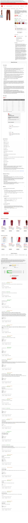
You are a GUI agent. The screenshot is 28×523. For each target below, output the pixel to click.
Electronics (4, 1)
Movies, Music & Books (10, 1)
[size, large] (22, 20)
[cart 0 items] (26, 6)
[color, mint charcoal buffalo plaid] (27, 23)
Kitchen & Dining (18, 0)
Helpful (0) (11, 199)
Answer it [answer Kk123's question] (6, 194)
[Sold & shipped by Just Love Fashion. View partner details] (21, 32)
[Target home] (2, 6)
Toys (2, 1)
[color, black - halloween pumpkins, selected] (15, 23)
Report (15, 191)
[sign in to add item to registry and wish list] (26, 36)
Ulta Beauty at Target (22, 1)
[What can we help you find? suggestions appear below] (12, 6)
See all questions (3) (6, 211)
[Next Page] (26, 20)
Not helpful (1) (12, 191)
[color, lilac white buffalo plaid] (25, 23)
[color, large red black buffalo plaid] (23, 23)
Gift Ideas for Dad (6, 0)
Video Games (6, 1)
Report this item (16, 34)
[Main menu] (4, 6)
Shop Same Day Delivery (5, 2)
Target (1, 8)
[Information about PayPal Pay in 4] (21, 41)
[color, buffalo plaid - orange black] (17, 23)
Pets (19, 1)
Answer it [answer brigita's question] (6, 209)
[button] (3, 243)
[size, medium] (18, 20)
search (18, 6)
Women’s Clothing (13, 8)
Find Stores (15, 2)
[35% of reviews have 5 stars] (14, 270)
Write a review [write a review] (14, 278)
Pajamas (17, 8)
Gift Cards (18, 1)
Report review (9, 287)
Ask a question (6, 213)
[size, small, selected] (16, 20)
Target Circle (12, 2)
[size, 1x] (24, 20)
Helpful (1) (10, 191)
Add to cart (3, 249)
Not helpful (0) (14, 199)
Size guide (20, 18)
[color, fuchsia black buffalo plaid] (19, 23)
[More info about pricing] (26, 15)
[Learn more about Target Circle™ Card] (21, 38)
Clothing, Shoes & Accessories (10, 0)
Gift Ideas (16, 1)
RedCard (10, 2)
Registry (8, 2)
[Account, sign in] (22, 6)
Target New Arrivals (2, 0)
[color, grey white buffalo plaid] (21, 23)
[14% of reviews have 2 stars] (14, 272)
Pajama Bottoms (21, 8)
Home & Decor (15, 0)
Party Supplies (13, 1)
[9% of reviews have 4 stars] (14, 271)
